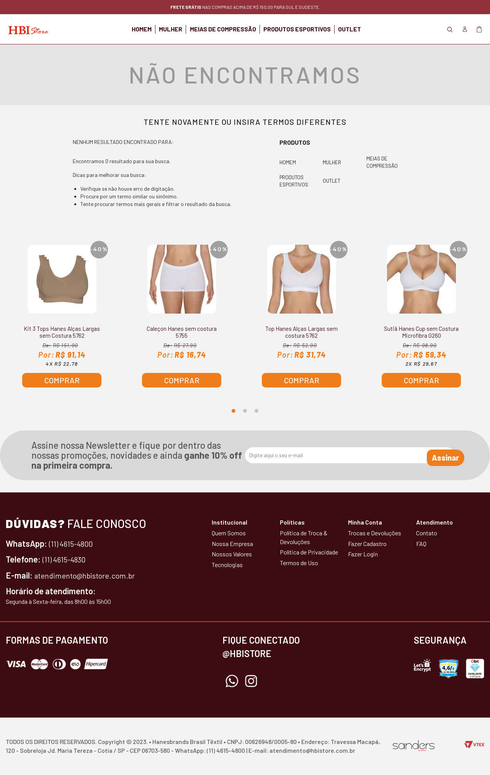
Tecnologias (227, 564)
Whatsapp (232, 681)
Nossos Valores (232, 554)
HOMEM (117, 29)
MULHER (158, 29)
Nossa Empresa (232, 543)
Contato (426, 532)
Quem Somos (229, 532)
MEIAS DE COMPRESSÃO (223, 29)
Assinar (435, 455)
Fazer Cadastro (367, 543)
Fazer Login (363, 554)
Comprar (62, 380)
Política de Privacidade (309, 552)
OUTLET (374, 29)
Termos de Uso (299, 562)
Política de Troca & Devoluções (303, 537)
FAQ (421, 543)
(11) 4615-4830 (67, 559)
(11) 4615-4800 (74, 543)
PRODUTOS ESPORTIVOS (309, 29)
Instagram (251, 681)
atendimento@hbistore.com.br (89, 575)
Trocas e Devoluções (374, 532)
